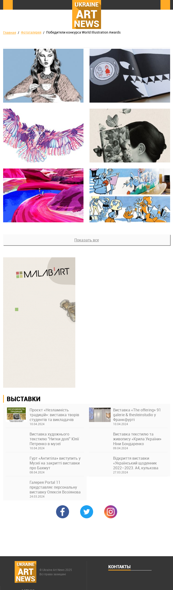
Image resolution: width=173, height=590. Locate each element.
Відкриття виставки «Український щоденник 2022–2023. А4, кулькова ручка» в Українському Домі (139, 463)
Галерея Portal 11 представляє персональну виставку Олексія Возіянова (55, 487)
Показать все (86, 240)
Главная (9, 32)
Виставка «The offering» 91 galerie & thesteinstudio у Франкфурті (137, 414)
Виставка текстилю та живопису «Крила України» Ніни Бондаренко (137, 439)
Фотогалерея (31, 32)
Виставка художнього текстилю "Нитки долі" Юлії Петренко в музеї (54, 439)
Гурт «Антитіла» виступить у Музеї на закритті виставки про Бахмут (55, 463)
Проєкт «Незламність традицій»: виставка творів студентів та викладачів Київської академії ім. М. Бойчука (54, 414)
